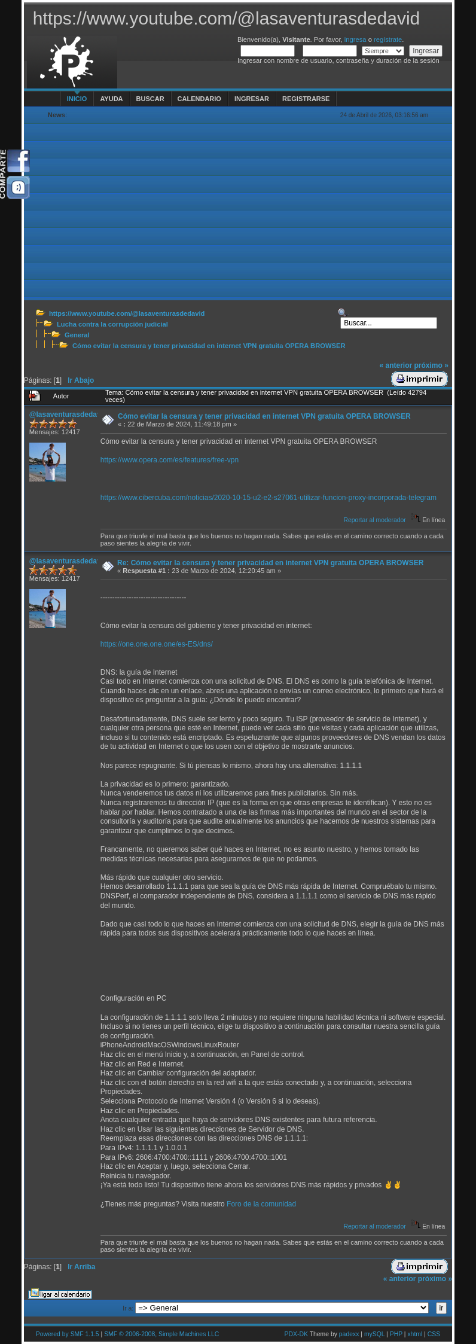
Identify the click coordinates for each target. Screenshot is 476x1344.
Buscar (150, 98)
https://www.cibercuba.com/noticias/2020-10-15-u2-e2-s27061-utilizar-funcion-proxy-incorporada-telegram (268, 497)
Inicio (77, 98)
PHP (396, 1334)
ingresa (355, 39)
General (77, 335)
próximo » (431, 365)
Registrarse (305, 98)
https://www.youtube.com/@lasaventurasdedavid (127, 313)
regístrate (388, 39)
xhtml (414, 1334)
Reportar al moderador (374, 520)
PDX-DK (296, 1334)
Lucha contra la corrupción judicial (112, 324)
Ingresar (251, 98)
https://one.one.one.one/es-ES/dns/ (156, 644)
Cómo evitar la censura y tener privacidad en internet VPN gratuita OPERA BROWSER (209, 345)
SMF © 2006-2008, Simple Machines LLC (161, 1334)
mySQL (374, 1334)
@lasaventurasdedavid (68, 414)
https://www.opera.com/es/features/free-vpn (169, 460)
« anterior (395, 365)
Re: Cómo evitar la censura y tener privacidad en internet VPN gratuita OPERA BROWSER (270, 563)
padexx (349, 1334)
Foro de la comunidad (261, 1204)
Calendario (199, 98)
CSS (434, 1334)
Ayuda (111, 98)
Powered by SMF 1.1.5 (67, 1334)
